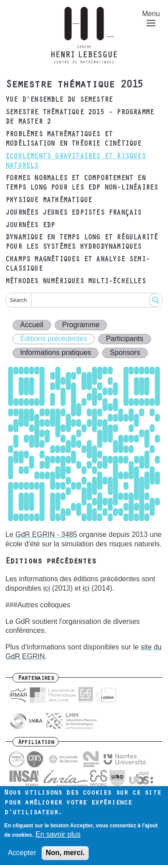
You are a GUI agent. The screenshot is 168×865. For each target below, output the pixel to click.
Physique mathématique (48, 200)
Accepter (22, 858)
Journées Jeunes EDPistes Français (73, 213)
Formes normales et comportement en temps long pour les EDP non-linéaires (81, 183)
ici (46, 588)
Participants (124, 338)
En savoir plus (58, 839)
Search (18, 300)
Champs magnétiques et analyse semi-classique (77, 264)
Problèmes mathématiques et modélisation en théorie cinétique (73, 139)
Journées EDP (30, 225)
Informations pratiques (55, 352)
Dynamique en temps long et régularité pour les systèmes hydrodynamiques (81, 242)
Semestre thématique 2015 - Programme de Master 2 (79, 117)
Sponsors (125, 352)
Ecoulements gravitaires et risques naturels (75, 161)
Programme (81, 325)
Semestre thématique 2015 (74, 85)
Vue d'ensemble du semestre (58, 100)
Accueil (31, 325)
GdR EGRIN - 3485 (46, 534)
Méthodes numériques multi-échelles (75, 281)
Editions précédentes (53, 338)
